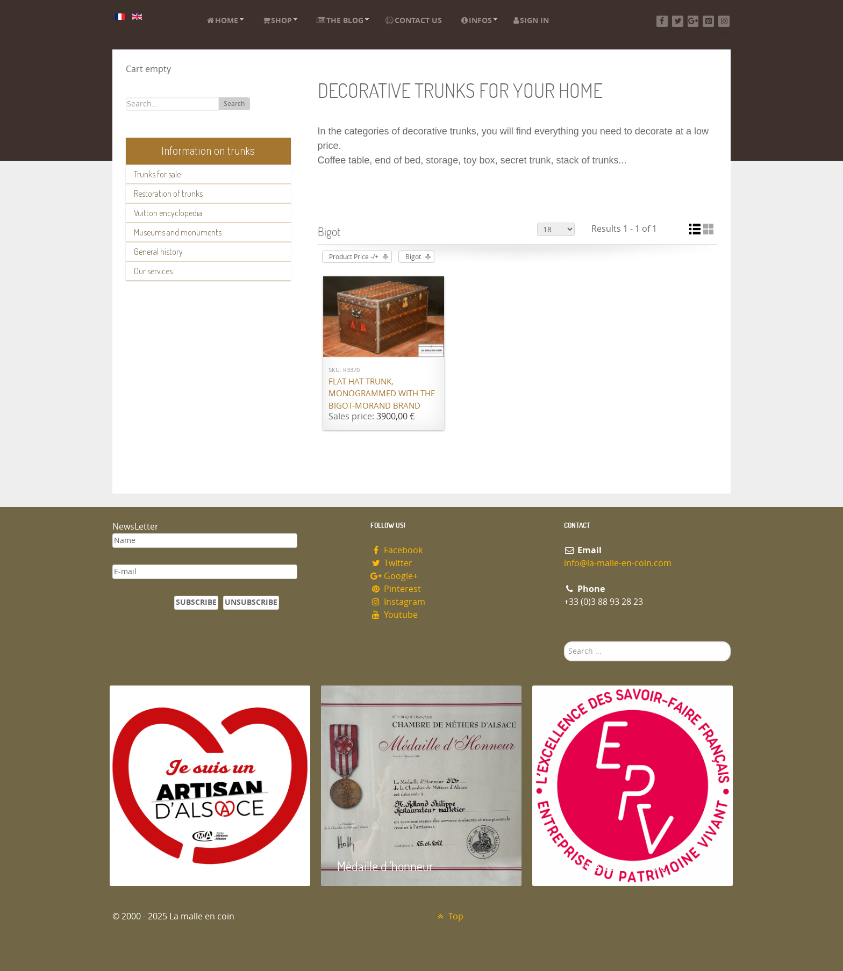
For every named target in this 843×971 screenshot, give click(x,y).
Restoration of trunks (168, 193)
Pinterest (395, 589)
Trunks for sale (157, 174)
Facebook (396, 550)
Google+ (394, 576)
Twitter (391, 563)
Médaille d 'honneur (385, 866)
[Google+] (693, 21)
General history (158, 251)
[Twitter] (677, 21)
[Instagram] (724, 21)
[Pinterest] (708, 21)
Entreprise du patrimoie (607, 866)
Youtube (394, 615)
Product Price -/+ (353, 257)
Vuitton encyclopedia (168, 213)
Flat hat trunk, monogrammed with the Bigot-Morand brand (381, 394)
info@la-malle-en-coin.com (617, 563)
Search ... (564, 641)
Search (234, 104)
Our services (153, 271)
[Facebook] (662, 21)
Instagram (397, 602)
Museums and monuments (178, 232)
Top (449, 916)
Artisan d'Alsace (164, 866)
